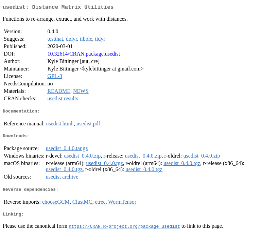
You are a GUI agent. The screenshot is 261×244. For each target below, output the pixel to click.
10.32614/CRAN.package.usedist (83, 55)
